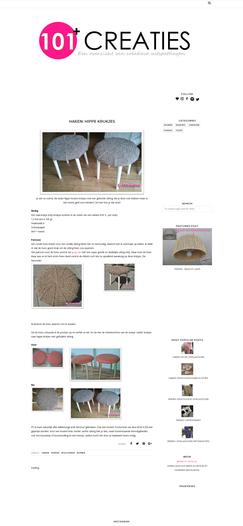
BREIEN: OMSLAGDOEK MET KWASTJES (188, 441)
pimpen (55, 453)
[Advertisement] (91, 100)
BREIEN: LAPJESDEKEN (188, 420)
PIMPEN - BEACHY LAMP (187, 269)
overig (168, 130)
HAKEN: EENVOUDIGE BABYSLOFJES (188, 378)
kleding (180, 125)
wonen (81, 453)
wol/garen (68, 453)
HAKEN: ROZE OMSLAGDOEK (188, 357)
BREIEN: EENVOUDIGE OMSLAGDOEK (188, 399)
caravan (194, 125)
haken (45, 453)
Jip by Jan (76, 252)
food (179, 130)
